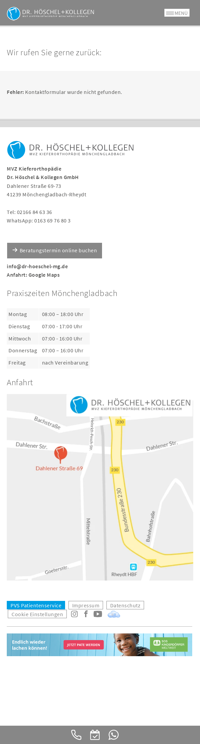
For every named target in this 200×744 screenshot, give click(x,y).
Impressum (86, 605)
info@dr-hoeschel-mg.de (37, 266)
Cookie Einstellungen (37, 614)
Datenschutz (125, 605)
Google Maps (44, 274)
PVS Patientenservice (36, 605)
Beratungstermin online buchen (58, 250)
